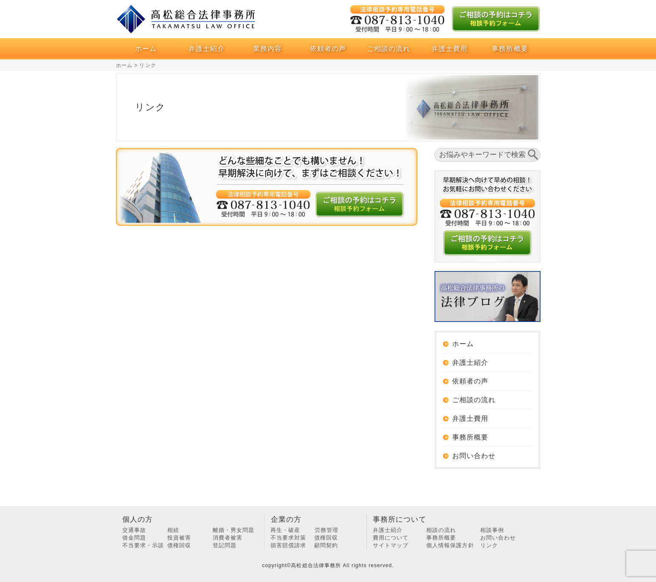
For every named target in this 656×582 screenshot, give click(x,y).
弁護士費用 (449, 48)
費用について (390, 537)
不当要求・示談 (143, 545)
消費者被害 (227, 537)
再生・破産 (285, 530)
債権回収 (179, 545)
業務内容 (267, 48)
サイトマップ (390, 545)
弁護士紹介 (207, 48)
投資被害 (179, 537)
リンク (489, 545)
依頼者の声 (328, 48)
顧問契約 (326, 545)
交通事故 (134, 530)
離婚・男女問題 (233, 530)
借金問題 (134, 537)
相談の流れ (441, 530)
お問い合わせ (474, 455)
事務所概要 (510, 48)
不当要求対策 (288, 537)
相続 (173, 530)
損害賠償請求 (288, 545)
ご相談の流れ (388, 48)
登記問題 (224, 545)
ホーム (146, 48)
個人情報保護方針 (450, 545)
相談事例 (492, 530)
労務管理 (326, 530)
